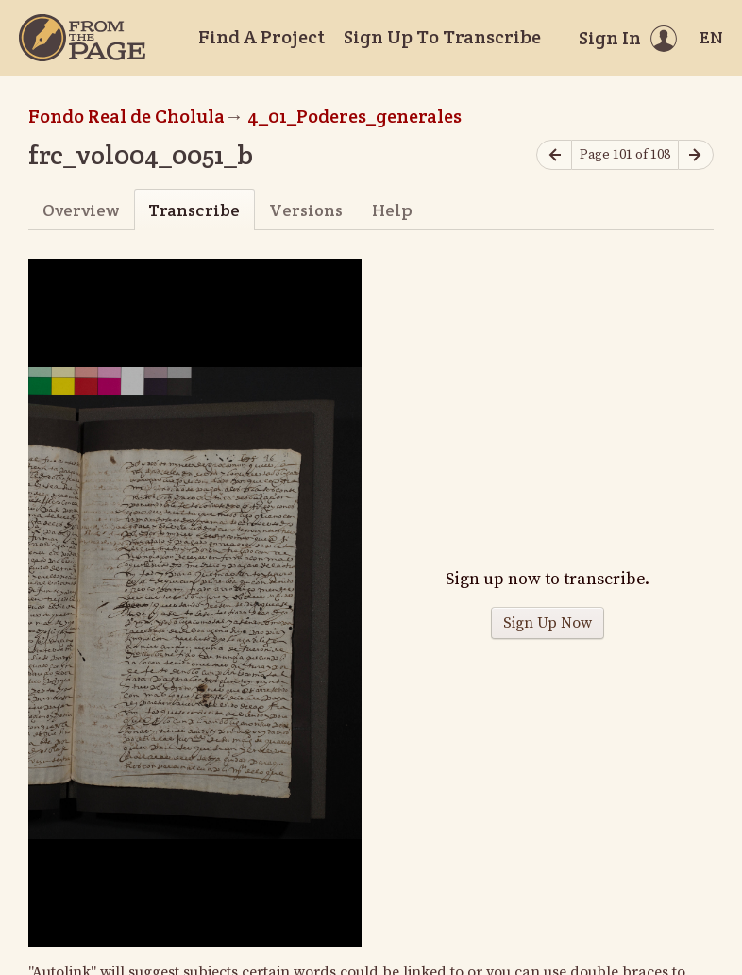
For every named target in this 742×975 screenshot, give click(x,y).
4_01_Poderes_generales (354, 116)
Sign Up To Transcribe (442, 37)
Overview (80, 210)
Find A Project (261, 37)
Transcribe (194, 210)
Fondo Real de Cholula (126, 116)
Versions (306, 210)
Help (392, 210)
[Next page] (696, 155)
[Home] (82, 37)
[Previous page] (554, 155)
